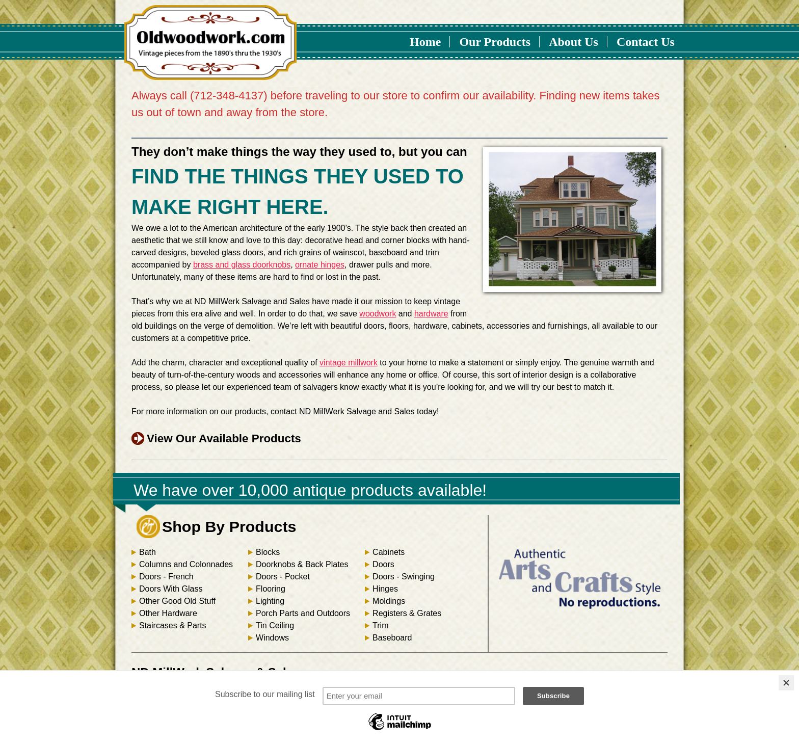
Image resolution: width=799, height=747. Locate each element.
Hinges (385, 588)
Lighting (270, 601)
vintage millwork (348, 362)
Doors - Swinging (403, 576)
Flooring (270, 588)
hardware (431, 313)
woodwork (377, 313)
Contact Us (646, 41)
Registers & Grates (406, 613)
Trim (380, 625)
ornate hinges (319, 264)
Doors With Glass (170, 588)
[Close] (786, 682)
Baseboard (392, 637)
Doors (383, 564)
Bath (147, 552)
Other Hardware (168, 613)
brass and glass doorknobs (241, 264)
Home (425, 41)
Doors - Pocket (283, 576)
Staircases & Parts (172, 625)
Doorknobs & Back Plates (302, 564)
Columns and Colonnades (186, 564)
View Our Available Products (224, 438)
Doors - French (166, 576)
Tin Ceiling (275, 625)
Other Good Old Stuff (177, 601)
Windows (272, 637)
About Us (573, 41)
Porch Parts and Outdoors (303, 613)
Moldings (388, 601)
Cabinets (388, 552)
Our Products (494, 41)
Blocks (268, 552)
